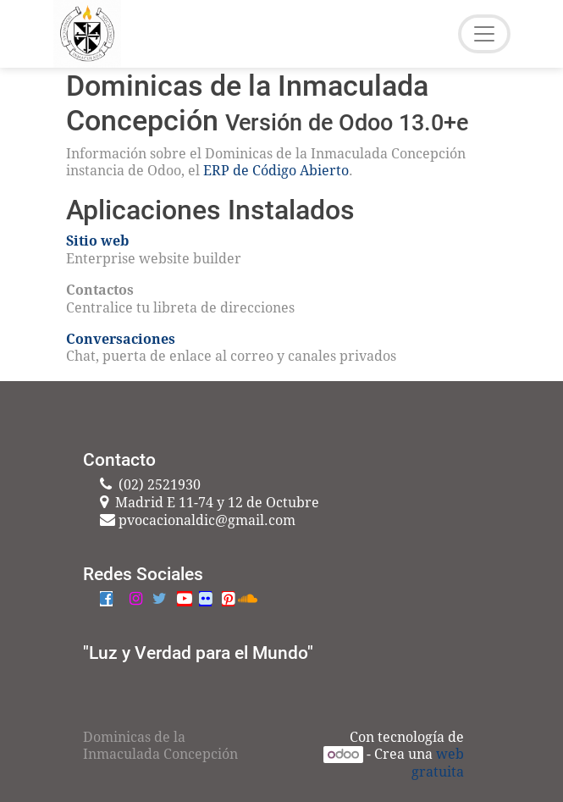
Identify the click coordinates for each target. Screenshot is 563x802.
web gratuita (437, 763)
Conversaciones (120, 339)
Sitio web (97, 241)
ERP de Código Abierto (276, 171)
